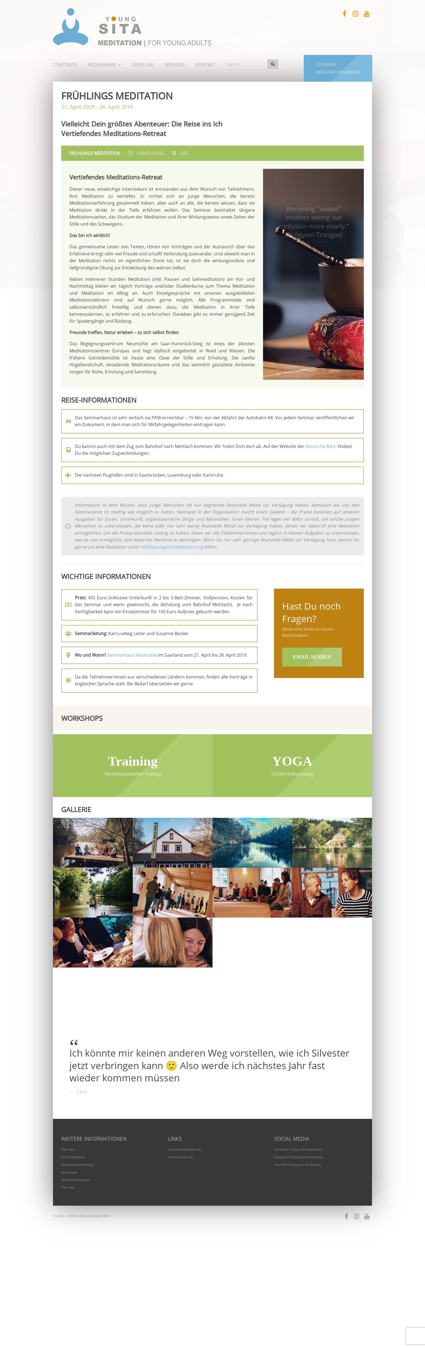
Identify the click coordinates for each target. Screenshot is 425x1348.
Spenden (175, 64)
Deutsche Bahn (321, 446)
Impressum (69, 1232)
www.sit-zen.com (180, 1217)
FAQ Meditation (73, 1217)
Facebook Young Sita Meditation (298, 1209)
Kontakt (206, 64)
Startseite (65, 64)
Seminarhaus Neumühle (132, 655)
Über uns (143, 64)
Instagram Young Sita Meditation (298, 1217)
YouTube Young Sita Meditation (297, 1224)
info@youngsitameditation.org (171, 547)
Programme (102, 64)
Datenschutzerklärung (77, 1224)
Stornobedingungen (75, 1239)
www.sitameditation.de (184, 1209)
